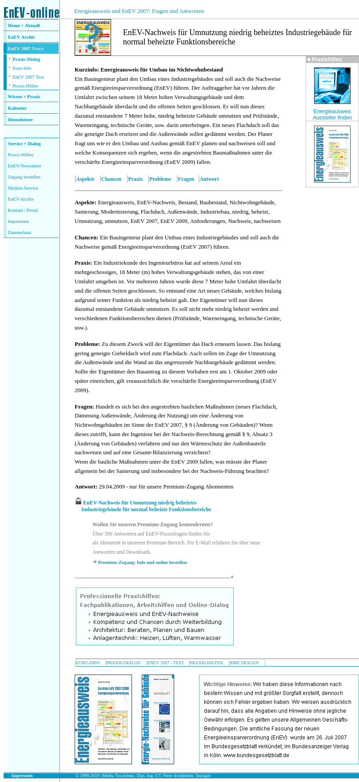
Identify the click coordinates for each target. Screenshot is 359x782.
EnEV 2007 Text (28, 77)
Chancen (111, 179)
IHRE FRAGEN (244, 662)
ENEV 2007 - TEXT (166, 662)
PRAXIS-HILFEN (206, 662)
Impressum (18, 221)
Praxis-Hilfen (25, 85)
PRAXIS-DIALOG (124, 662)
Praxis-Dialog (26, 59)
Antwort (209, 179)
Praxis (135, 179)
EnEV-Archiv (21, 199)
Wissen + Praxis (24, 96)
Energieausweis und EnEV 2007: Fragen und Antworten (139, 11)
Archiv (28, 37)
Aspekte (85, 179)
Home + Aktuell (24, 25)
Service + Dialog (24, 143)
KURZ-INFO (88, 662)
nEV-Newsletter (26, 165)
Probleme (160, 179)
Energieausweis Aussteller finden (332, 114)
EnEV (14, 37)
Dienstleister (20, 119)
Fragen (186, 179)
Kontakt (15, 210)
